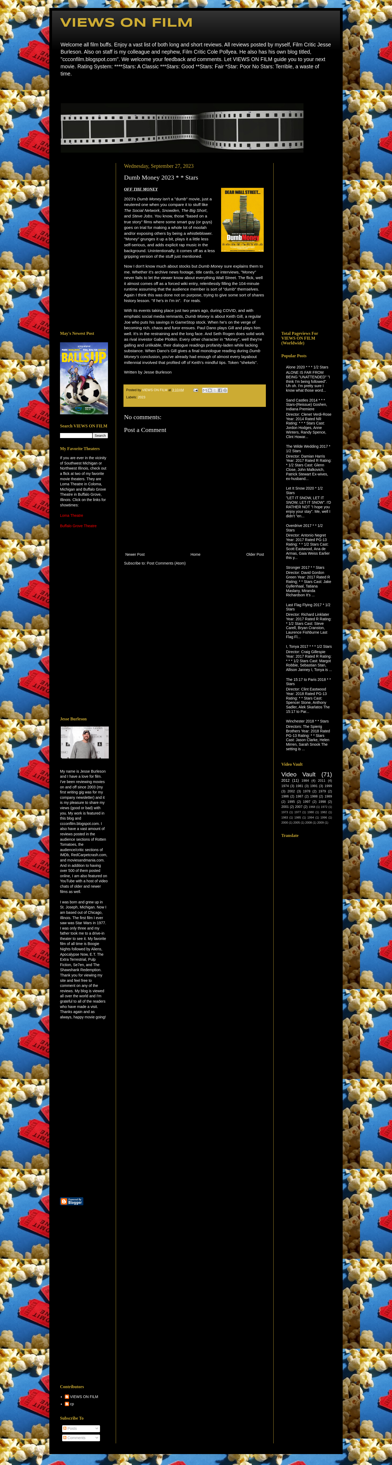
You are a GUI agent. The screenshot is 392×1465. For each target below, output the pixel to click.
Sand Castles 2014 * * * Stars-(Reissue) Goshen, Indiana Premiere (306, 404)
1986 (285, 796)
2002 (291, 791)
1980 (310, 812)
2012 (285, 780)
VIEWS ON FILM (126, 23)
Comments (74, 1438)
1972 (324, 806)
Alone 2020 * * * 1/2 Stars (307, 367)
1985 (297, 817)
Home (61, 89)
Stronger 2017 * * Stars (305, 567)
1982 (323, 812)
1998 (322, 802)
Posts (70, 1428)
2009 (320, 822)
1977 (297, 812)
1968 (312, 806)
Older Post (255, 554)
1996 (323, 817)
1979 (322, 791)
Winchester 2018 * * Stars (307, 721)
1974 (285, 786)
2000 (284, 822)
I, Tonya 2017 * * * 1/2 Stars (309, 646)
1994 (310, 817)
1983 (284, 817)
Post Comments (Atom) (166, 563)
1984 (305, 781)
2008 (308, 822)
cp (72, 1404)
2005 (296, 822)
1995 (291, 802)
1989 (328, 796)
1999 (328, 786)
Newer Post (135, 554)
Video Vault (298, 774)
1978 (306, 791)
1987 (299, 796)
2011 (321, 781)
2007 (298, 807)
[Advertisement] (84, 243)
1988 (314, 796)
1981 (299, 786)
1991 (314, 786)
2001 (285, 807)
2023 (141, 397)
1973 (284, 812)
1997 (306, 802)
